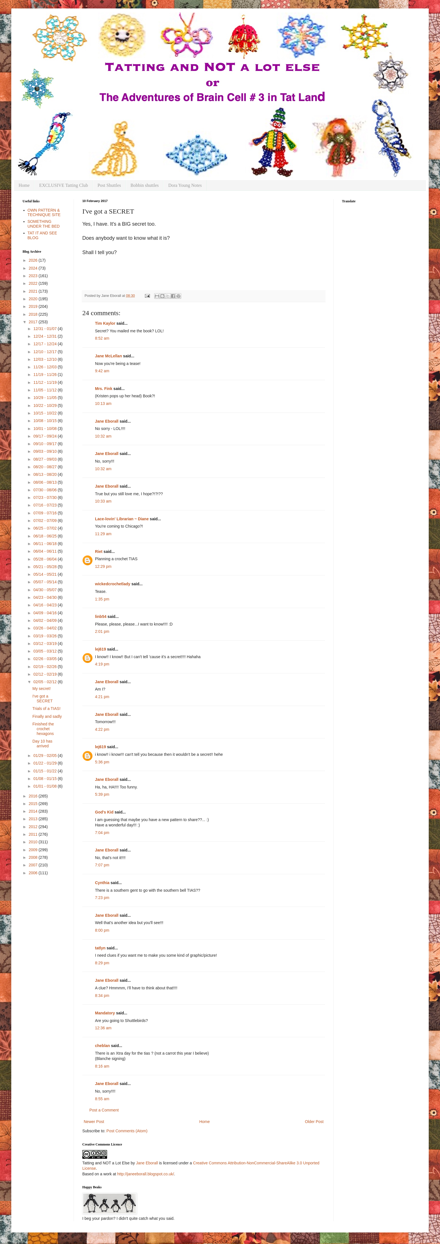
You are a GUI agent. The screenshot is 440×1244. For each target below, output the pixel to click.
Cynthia (102, 882)
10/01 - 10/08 (45, 428)
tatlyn (100, 948)
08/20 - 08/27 (45, 467)
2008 (34, 857)
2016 (34, 796)
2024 (34, 268)
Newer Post (94, 1121)
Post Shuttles (109, 185)
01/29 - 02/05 (45, 755)
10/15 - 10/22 (45, 413)
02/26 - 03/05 (45, 658)
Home (24, 185)
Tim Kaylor (105, 323)
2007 (34, 865)
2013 (34, 819)
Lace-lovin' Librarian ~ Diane (122, 519)
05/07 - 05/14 (45, 582)
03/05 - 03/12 (45, 651)
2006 (34, 873)
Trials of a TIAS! (46, 708)
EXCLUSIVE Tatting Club (63, 185)
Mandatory (105, 1013)
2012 (34, 826)
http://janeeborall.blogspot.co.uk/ (145, 1174)
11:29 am (103, 534)
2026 (34, 260)
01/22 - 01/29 (45, 763)
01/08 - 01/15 (45, 778)
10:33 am (103, 501)
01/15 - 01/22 (45, 771)
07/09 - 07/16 (45, 513)
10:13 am (103, 403)
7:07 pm (102, 865)
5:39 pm (102, 794)
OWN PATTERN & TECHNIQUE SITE (44, 212)
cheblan (102, 1045)
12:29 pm (103, 566)
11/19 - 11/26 (45, 374)
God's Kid (104, 812)
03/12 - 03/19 (45, 643)
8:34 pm (102, 995)
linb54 (100, 616)
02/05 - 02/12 (45, 682)
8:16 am (102, 1066)
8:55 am (102, 1099)
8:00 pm (102, 930)
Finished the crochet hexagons (43, 729)
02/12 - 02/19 (45, 674)
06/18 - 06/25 (45, 536)
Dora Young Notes (185, 185)
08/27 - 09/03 (45, 459)
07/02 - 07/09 (45, 520)
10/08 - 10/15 (45, 420)
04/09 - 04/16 (45, 613)
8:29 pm (102, 963)
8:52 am (102, 338)
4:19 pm (102, 664)
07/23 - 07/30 (45, 497)
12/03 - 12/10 (45, 359)
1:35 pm (102, 599)
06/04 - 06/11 (45, 551)
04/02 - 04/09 (45, 620)
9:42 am (102, 371)
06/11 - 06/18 (45, 543)
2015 (34, 803)
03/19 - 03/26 (45, 636)
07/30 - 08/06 (45, 490)
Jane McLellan (108, 356)
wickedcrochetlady (112, 584)
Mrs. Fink (103, 388)
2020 (34, 299)
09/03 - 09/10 (45, 451)
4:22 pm (102, 729)
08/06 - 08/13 (45, 482)
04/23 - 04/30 (45, 597)
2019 (34, 306)
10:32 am (103, 436)
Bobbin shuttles (145, 185)
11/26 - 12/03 (45, 367)
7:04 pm (102, 832)
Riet (98, 551)
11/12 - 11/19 (45, 382)
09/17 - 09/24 (45, 436)
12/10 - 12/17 (45, 351)
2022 (34, 283)
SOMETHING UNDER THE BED (44, 223)
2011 (34, 834)
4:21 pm (102, 696)
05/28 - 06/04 (45, 559)
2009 (34, 850)
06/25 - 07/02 (45, 528)
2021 (34, 291)
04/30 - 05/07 (45, 590)
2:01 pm (102, 631)
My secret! (41, 688)
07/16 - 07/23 (45, 505)
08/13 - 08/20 (45, 474)
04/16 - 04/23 (45, 605)
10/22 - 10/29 (45, 405)
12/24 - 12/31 (45, 336)
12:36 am (103, 1028)
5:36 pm (102, 762)
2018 (34, 314)
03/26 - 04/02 (45, 628)
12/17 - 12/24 (45, 344)
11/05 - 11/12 (45, 390)
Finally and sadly (47, 716)
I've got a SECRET (42, 698)
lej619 (100, 649)
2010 (34, 842)
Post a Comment (104, 1110)
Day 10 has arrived (42, 743)
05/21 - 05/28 (45, 566)
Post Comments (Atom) (127, 1131)
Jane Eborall (106, 421)
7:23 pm (102, 897)
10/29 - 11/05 (45, 397)
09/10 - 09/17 (45, 443)
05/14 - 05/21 (45, 574)
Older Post (314, 1121)
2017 (34, 322)
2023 (34, 276)
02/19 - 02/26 (45, 666)
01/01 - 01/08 (45, 786)
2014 (34, 811)
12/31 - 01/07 (45, 328)
